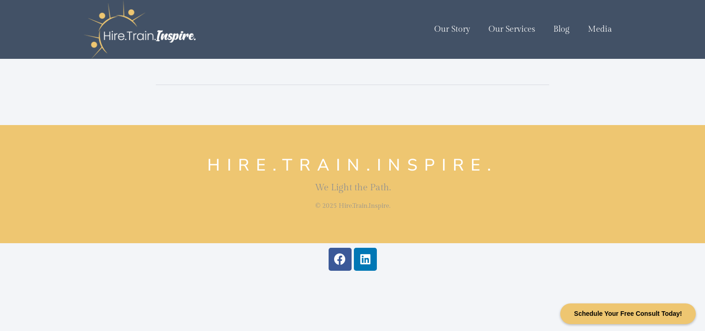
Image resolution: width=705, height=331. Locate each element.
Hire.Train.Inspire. (352, 165)
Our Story (452, 29)
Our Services (512, 29)
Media (600, 29)
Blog (561, 29)
